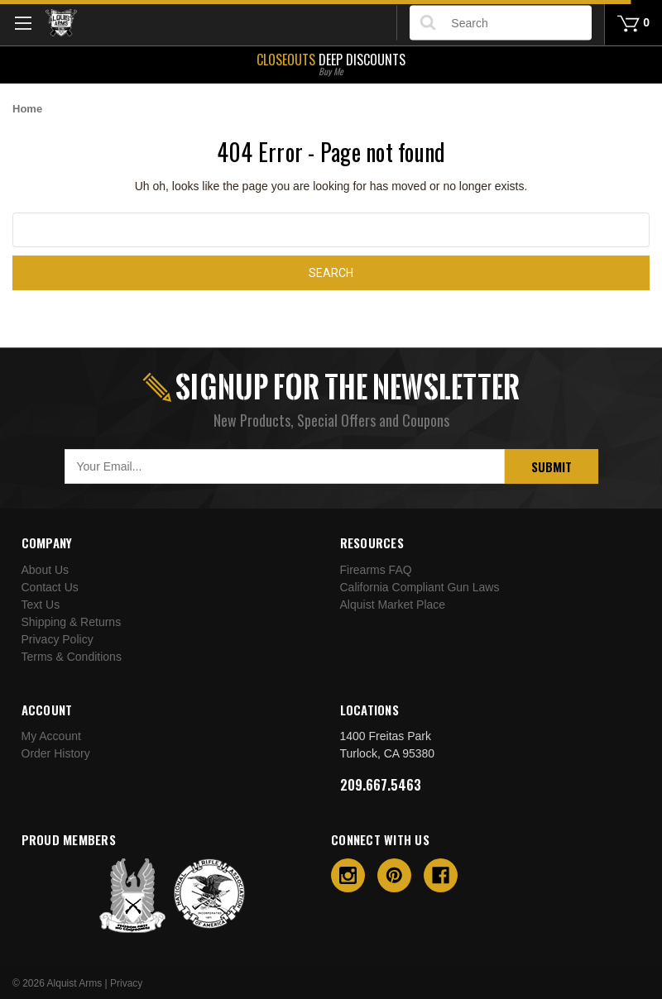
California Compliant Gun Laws (420, 587)
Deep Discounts (331, 63)
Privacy (126, 983)
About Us (46, 569)
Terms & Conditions (72, 656)
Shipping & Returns (72, 622)
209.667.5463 (380, 785)
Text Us (41, 604)
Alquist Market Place (393, 604)
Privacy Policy (58, 639)
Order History (56, 753)
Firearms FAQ (376, 569)
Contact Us (50, 587)
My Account (51, 736)
